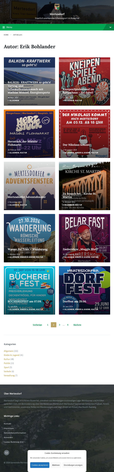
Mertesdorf (57, 14)
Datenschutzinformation (15, 432)
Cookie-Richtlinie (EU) (13, 442)
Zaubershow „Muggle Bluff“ (81, 249)
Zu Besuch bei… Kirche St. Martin (79, 195)
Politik (7, 363)
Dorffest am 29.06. (75, 301)
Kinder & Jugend (82, 152)
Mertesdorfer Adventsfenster (27, 197)
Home (6, 35)
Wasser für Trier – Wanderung (28, 249)
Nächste (77, 324)
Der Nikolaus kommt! (76, 144)
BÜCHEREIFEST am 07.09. (25, 301)
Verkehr (7, 371)
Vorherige (37, 324)
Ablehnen (56, 465)
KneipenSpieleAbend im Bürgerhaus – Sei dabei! (78, 90)
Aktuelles (17, 35)
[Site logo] (57, 9)
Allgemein (14, 100)
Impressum (9, 428)
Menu (57, 27)
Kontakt (7, 423)
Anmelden (8, 437)
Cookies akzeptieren (40, 465)
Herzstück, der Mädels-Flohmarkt (23, 143)
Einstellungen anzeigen (73, 465)
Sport (6, 367)
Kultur (78, 100)
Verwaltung (9, 375)
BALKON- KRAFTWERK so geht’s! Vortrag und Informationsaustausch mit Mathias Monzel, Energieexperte (29, 87)
